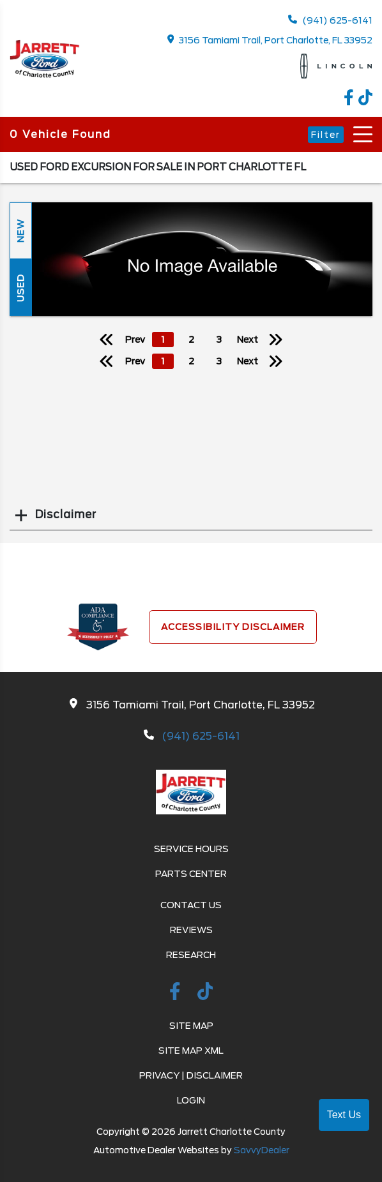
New (20, 231)
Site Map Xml (191, 1050)
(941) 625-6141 (330, 20)
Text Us (344, 1114)
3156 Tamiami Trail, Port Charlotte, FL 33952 (270, 39)
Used (20, 287)
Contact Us (191, 905)
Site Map (191, 1026)
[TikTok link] (365, 102)
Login (191, 1100)
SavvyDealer (261, 1150)
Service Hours (191, 849)
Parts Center (191, 874)
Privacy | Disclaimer (191, 1075)
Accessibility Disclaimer (233, 627)
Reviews (191, 930)
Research (191, 955)
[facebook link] (351, 102)
